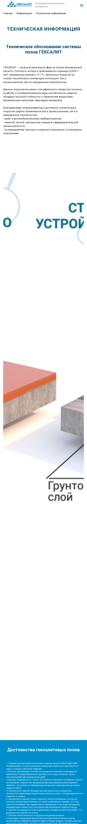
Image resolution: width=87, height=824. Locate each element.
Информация (24, 13)
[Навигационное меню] (81, 5)
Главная (7, 13)
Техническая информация (51, 13)
